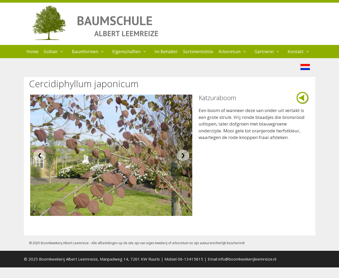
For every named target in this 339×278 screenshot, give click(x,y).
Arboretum (235, 51)
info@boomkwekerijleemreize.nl (247, 259)
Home (32, 51)
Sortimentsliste (198, 51)
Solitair (56, 51)
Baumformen (91, 51)
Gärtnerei (270, 51)
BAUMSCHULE (115, 20)
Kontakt (301, 51)
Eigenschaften (132, 51)
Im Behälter (166, 51)
